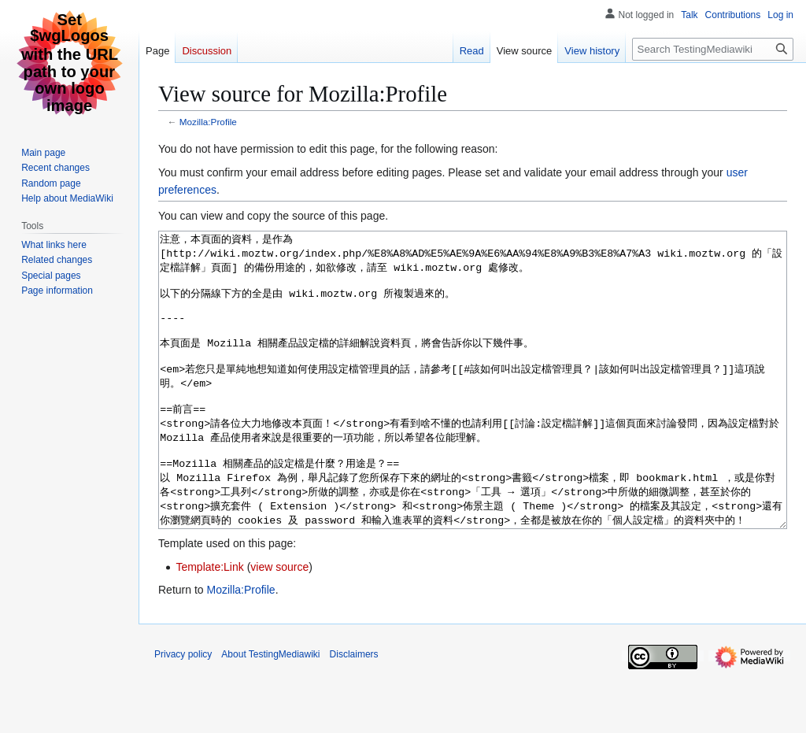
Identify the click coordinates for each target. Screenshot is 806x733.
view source (279, 626)
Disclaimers (354, 713)
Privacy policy (183, 713)
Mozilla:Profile (208, 122)
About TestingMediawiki (270, 713)
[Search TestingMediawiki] (712, 49)
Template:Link (209, 626)
